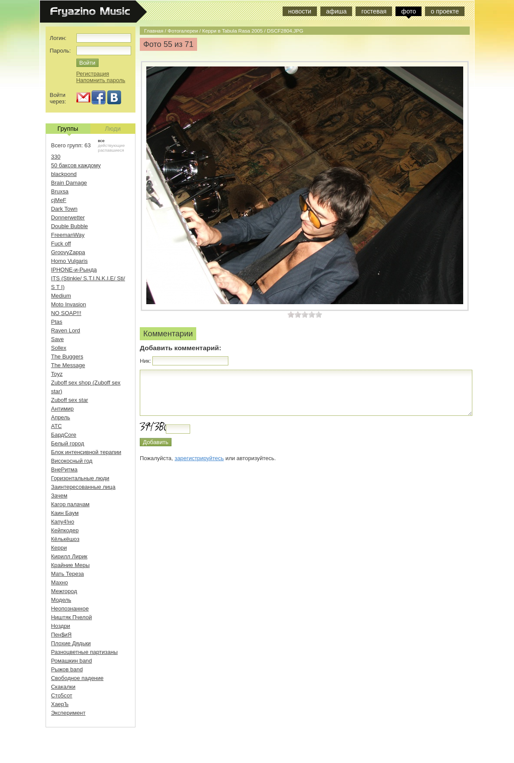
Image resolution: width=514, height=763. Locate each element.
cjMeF (58, 200)
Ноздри (60, 626)
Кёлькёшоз (65, 539)
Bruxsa (60, 191)
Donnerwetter (68, 217)
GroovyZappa (68, 252)
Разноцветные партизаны (84, 652)
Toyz (57, 374)
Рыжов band (67, 669)
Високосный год (71, 461)
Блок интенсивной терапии (86, 452)
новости (299, 11)
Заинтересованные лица (83, 487)
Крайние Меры (70, 565)
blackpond (64, 174)
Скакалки (63, 686)
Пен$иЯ (61, 634)
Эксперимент (68, 713)
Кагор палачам (70, 504)
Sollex (58, 348)
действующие (111, 145)
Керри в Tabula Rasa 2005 (232, 30)
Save (57, 339)
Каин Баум (65, 513)
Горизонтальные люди (80, 478)
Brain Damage (69, 182)
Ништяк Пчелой (71, 617)
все (101, 140)
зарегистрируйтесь (199, 458)
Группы (67, 129)
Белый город (67, 443)
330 (56, 156)
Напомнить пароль (100, 80)
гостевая (373, 11)
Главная (153, 30)
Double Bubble (69, 226)
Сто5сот (61, 695)
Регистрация (92, 73)
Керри (59, 547)
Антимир (62, 408)
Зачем (59, 495)
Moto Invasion (68, 304)
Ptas (57, 321)
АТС (56, 426)
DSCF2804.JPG (285, 30)
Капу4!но (62, 521)
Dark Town (64, 209)
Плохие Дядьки (71, 643)
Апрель (60, 417)
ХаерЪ (60, 704)
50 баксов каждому (76, 165)
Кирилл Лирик (69, 556)
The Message (68, 365)
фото (408, 11)
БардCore (63, 434)
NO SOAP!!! (66, 313)
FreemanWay (68, 235)
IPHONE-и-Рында (74, 269)
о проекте (445, 11)
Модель (61, 600)
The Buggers (67, 356)
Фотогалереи (183, 30)
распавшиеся (111, 150)
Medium (61, 295)
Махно (59, 582)
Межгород (64, 591)
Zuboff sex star (69, 400)
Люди (113, 128)
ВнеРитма (64, 469)
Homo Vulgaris (69, 261)
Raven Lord (65, 330)
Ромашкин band (71, 660)
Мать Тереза (67, 574)
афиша (336, 11)
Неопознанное (70, 608)
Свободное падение (77, 678)
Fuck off (61, 243)
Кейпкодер (65, 530)
